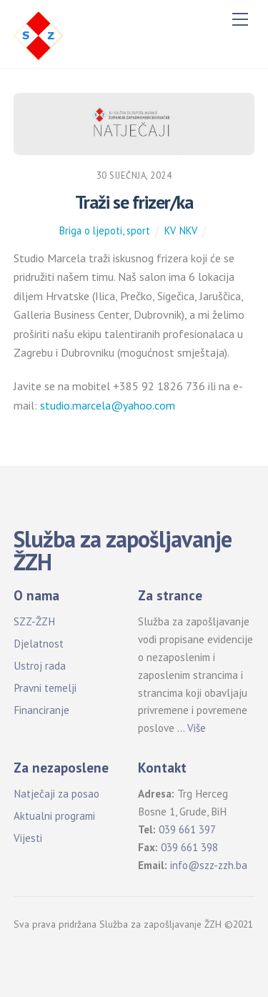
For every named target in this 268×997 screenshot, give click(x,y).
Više (196, 728)
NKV (188, 230)
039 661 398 (189, 847)
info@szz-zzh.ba (208, 865)
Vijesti (28, 838)
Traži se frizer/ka (134, 202)
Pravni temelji (45, 688)
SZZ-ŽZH (34, 621)
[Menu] (240, 19)
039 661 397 (187, 829)
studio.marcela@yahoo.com (107, 405)
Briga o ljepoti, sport (104, 230)
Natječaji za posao (56, 793)
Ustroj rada (40, 666)
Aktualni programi (54, 816)
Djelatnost (39, 643)
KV (169, 230)
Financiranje (41, 710)
